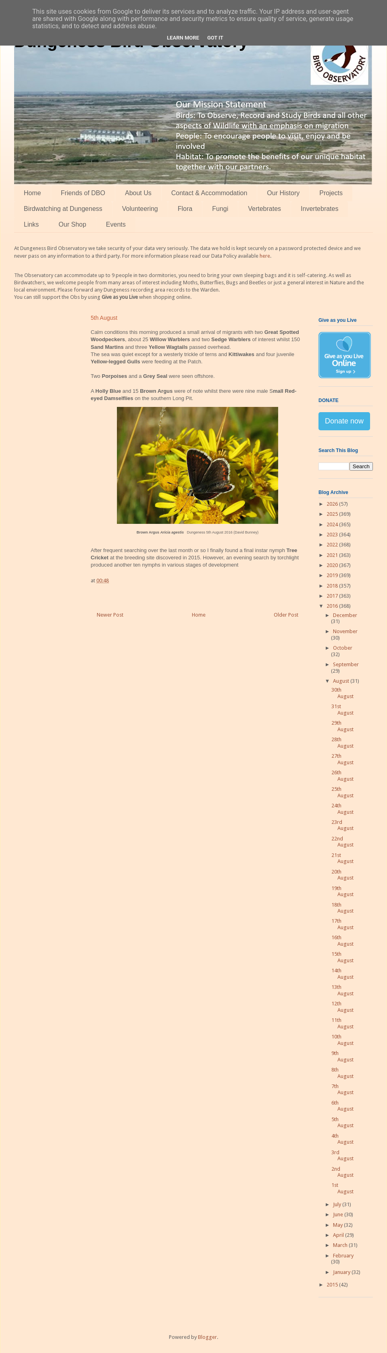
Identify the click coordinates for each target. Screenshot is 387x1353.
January (342, 1272)
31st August (342, 709)
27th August (342, 759)
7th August (342, 1089)
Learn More (183, 38)
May (338, 1225)
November (345, 631)
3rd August (342, 1155)
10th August (342, 1040)
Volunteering (140, 208)
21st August (342, 858)
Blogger (207, 1337)
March (341, 1245)
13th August (342, 990)
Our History (283, 193)
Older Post (286, 615)
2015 (333, 1285)
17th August (342, 924)
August (341, 681)
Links (31, 224)
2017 (333, 596)
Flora (185, 208)
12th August (342, 1007)
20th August (342, 875)
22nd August (342, 842)
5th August (342, 1122)
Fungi (220, 208)
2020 (333, 565)
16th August (342, 940)
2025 (333, 514)
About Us (138, 193)
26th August (342, 775)
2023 (333, 535)
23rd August (342, 825)
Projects (331, 193)
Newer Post (110, 615)
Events (116, 224)
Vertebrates (264, 208)
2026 (333, 504)
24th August (342, 809)
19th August (342, 891)
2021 (333, 555)
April (339, 1235)
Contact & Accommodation (209, 193)
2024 (333, 524)
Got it (215, 38)
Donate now (344, 421)
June (338, 1214)
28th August (342, 742)
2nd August (342, 1172)
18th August (342, 908)
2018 (333, 586)
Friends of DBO (83, 193)
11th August (342, 1023)
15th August (342, 957)
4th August (342, 1139)
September (346, 664)
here (265, 256)
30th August (342, 693)
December (345, 615)
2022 (333, 545)
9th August (342, 1056)
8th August (342, 1073)
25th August (342, 792)
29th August (342, 726)
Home (32, 193)
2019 (333, 575)
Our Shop (72, 224)
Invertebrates (319, 208)
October (342, 648)
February (343, 1256)
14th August (342, 973)
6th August (342, 1106)
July (337, 1204)
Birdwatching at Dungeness (63, 208)
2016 (333, 606)
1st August (342, 1188)
